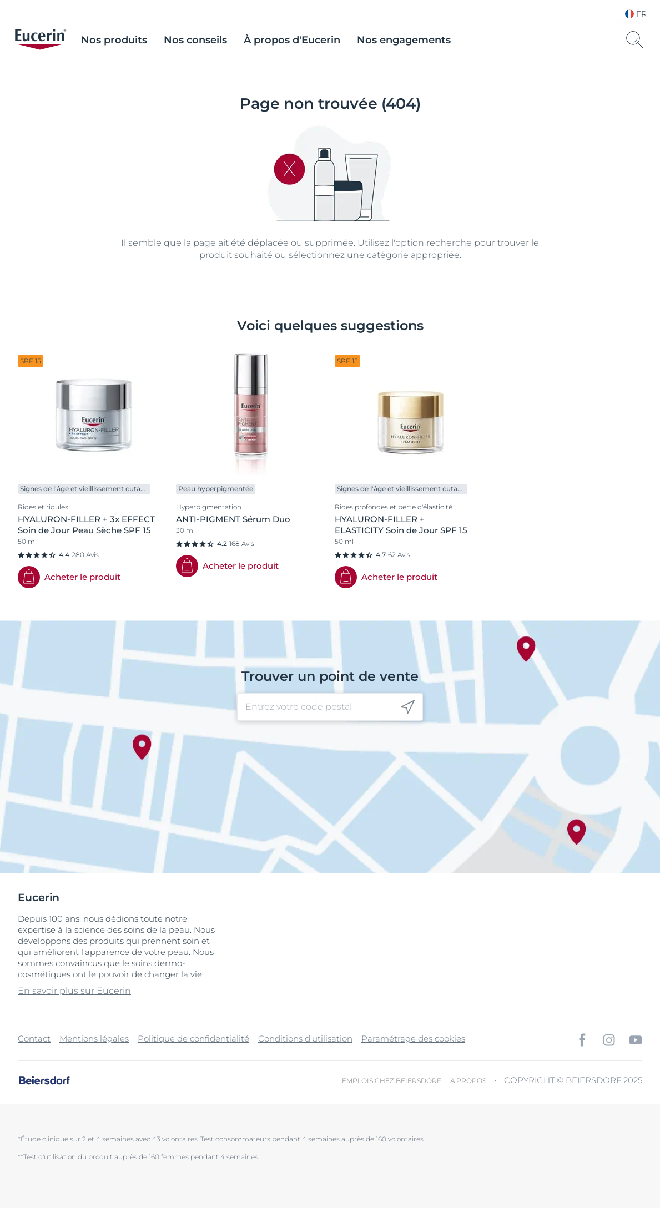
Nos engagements (404, 40)
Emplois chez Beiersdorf (391, 1080)
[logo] (40, 40)
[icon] (408, 707)
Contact (34, 1038)
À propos (468, 1080)
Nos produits (114, 40)
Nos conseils (195, 40)
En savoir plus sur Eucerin (74, 990)
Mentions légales (94, 1038)
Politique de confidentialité (193, 1038)
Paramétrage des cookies (413, 1038)
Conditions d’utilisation (305, 1038)
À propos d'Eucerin (292, 40)
